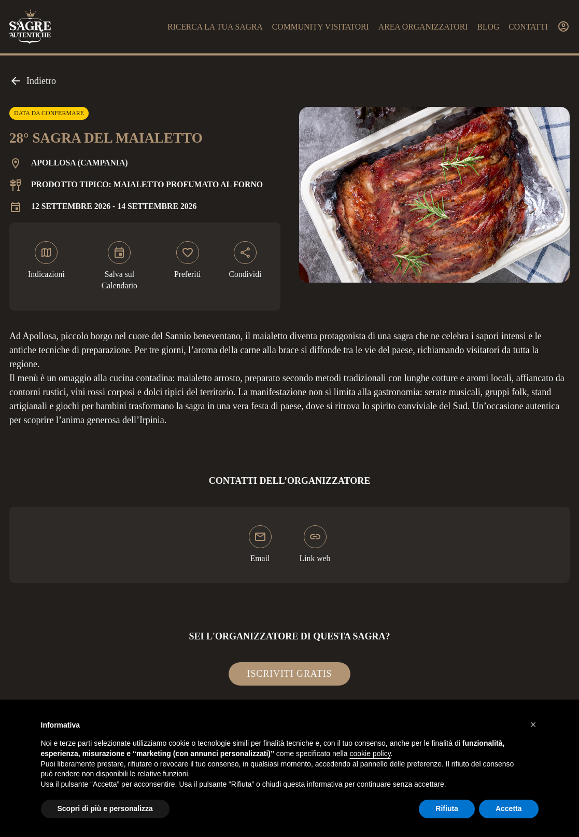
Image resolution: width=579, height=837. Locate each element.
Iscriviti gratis (289, 673)
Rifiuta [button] (446, 808)
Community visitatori (320, 26)
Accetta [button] (509, 808)
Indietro (32, 81)
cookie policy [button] (369, 753)
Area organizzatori (423, 26)
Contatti (528, 26)
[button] (533, 724)
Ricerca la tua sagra (215, 26)
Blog (488, 26)
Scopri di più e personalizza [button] (105, 808)
